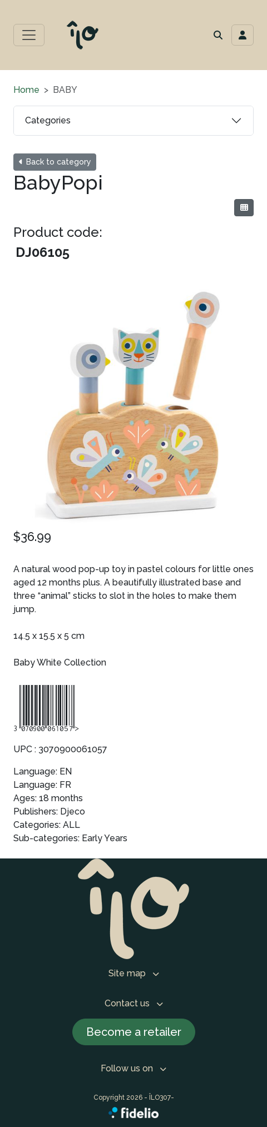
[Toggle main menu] (28, 35)
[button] (218, 35)
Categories (48, 120)
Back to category (55, 161)
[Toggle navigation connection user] (242, 35)
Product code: (57, 232)
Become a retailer (133, 1032)
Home (26, 90)
